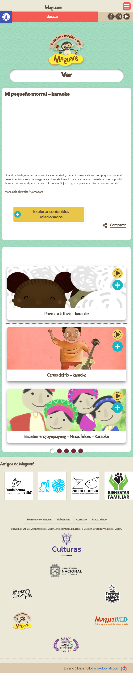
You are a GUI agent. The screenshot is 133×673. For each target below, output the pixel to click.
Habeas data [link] (63, 519)
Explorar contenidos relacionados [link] (51, 214)
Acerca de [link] (81, 519)
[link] (6, 17)
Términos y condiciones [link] (39, 519)
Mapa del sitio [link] (99, 519)
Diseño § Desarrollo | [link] (96, 668)
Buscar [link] (52, 16)
